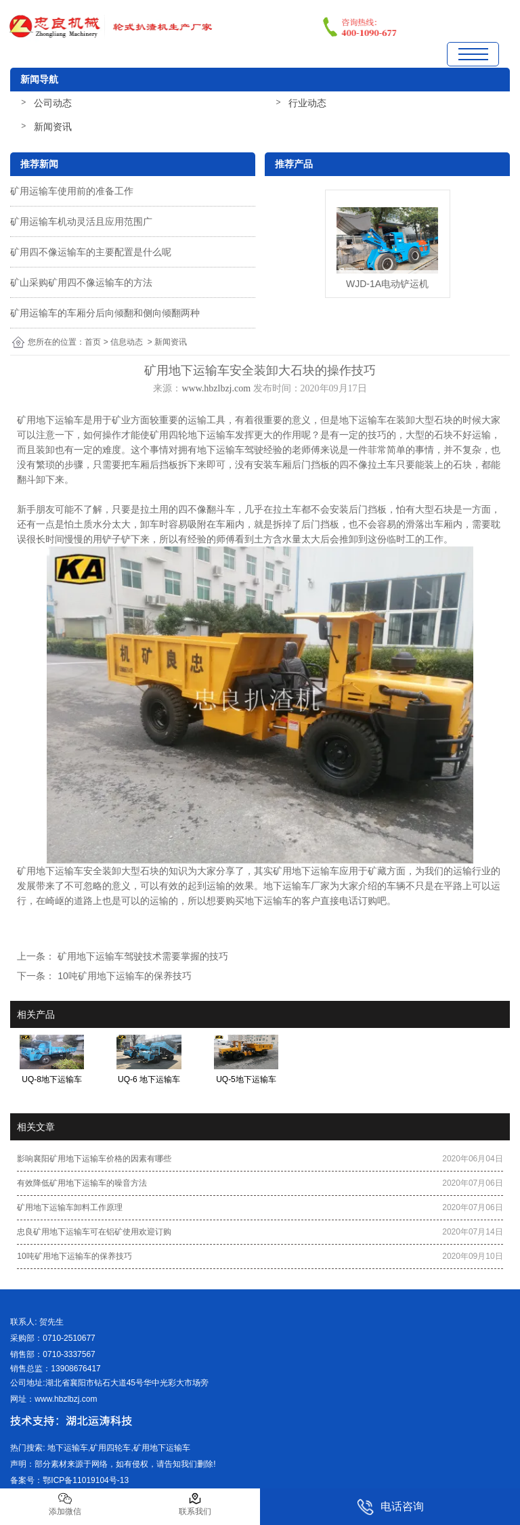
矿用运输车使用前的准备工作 (71, 191)
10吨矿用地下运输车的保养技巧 (123, 975)
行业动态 (307, 103)
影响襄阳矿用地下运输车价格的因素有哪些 (94, 1158)
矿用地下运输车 (50, 419)
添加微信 (65, 1504)
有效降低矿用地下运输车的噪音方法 (82, 1183)
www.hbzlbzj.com (216, 388)
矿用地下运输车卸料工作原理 (70, 1207)
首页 (93, 342)
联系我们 (195, 1504)
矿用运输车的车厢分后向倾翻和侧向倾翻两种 (105, 312)
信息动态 (126, 342)
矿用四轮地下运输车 (192, 434)
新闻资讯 (53, 126)
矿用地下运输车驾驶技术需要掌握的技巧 (141, 956)
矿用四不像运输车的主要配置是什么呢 (90, 251)
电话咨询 (390, 1507)
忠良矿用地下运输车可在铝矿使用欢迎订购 (94, 1232)
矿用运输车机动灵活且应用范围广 (81, 221)
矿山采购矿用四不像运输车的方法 (81, 282)
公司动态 (53, 103)
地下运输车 (363, 419)
